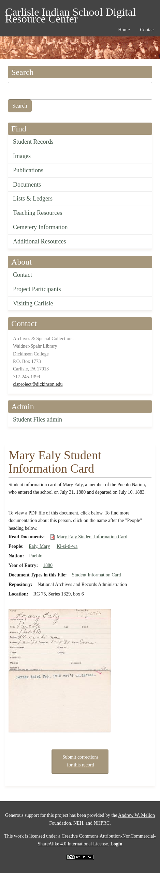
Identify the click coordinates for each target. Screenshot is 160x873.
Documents (27, 184)
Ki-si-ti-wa (67, 546)
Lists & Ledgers (33, 198)
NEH (78, 823)
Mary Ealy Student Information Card (92, 536)
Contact (22, 274)
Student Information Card (96, 574)
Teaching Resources (37, 212)
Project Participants (37, 289)
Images (22, 156)
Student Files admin (37, 419)
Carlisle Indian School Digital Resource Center (70, 13)
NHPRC (102, 823)
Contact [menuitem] (147, 29)
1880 (48, 565)
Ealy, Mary (39, 546)
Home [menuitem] (124, 29)
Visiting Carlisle (33, 303)
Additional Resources (39, 241)
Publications (28, 170)
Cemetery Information (40, 227)
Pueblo (35, 555)
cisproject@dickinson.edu (37, 384)
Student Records (33, 141)
